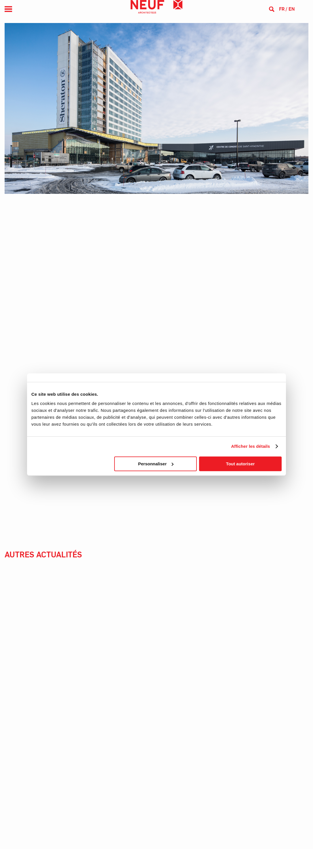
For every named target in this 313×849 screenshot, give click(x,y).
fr (282, 9)
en (292, 9)
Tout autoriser (240, 463)
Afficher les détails (250, 446)
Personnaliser (155, 463)
